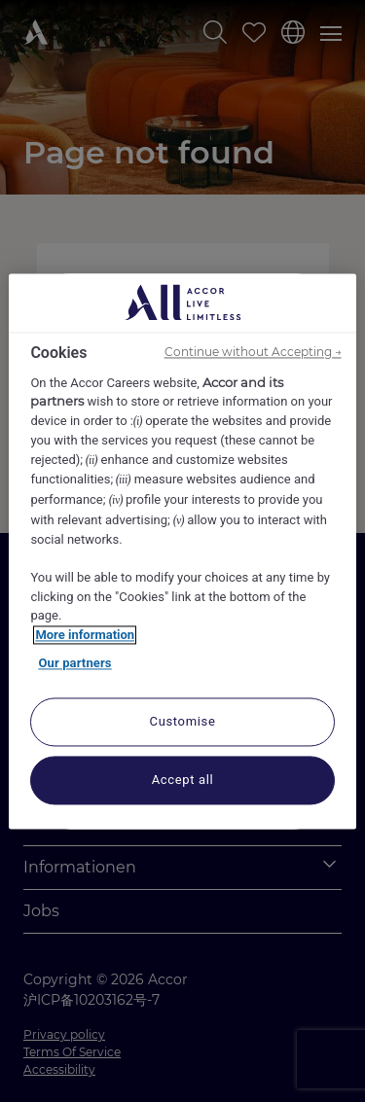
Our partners (74, 664)
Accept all (183, 779)
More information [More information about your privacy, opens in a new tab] (84, 634)
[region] (182, 551)
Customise (183, 721)
